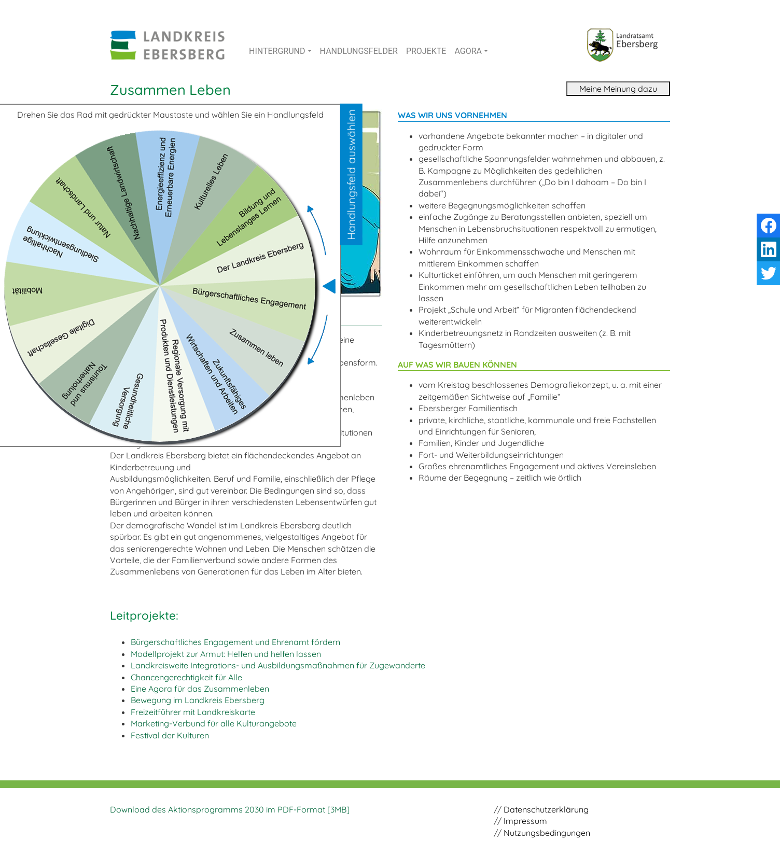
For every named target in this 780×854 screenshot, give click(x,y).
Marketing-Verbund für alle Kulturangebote (214, 723)
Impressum (525, 821)
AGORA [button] (468, 51)
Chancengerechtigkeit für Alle (186, 677)
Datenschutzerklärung (546, 809)
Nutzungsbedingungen (547, 833)
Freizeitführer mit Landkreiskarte (193, 712)
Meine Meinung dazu (618, 88)
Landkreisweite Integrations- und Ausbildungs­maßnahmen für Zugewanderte (278, 665)
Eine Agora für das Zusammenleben (200, 688)
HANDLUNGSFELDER (359, 51)
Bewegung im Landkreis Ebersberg (197, 700)
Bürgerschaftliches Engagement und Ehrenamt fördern (235, 642)
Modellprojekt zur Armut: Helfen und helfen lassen (226, 654)
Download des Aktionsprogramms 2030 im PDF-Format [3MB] (230, 809)
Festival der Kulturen (170, 735)
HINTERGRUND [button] (277, 51)
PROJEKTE (426, 51)
